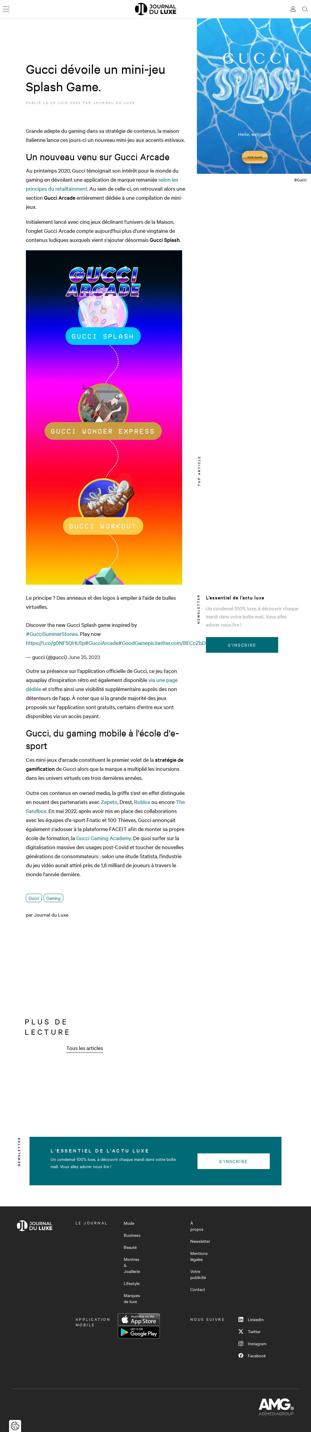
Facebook (252, 1355)
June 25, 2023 (84, 656)
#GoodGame (133, 642)
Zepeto (109, 801)
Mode (129, 1223)
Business (132, 1235)
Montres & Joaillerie (132, 1265)
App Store (139, 1319)
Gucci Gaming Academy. (104, 837)
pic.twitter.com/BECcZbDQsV (182, 642)
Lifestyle (131, 1283)
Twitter (249, 1331)
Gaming (53, 898)
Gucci (34, 898)
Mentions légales (199, 1256)
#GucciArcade (101, 642)
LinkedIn (251, 1319)
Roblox (142, 801)
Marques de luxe (132, 1298)
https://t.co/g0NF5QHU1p (55, 642)
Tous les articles (84, 1047)
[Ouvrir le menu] (6, 9)
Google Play (139, 1332)
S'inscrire (242, 645)
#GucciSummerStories (52, 633)
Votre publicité (198, 1274)
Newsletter (200, 1241)
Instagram (252, 1343)
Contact (197, 1289)
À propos (197, 1226)
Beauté (130, 1247)
